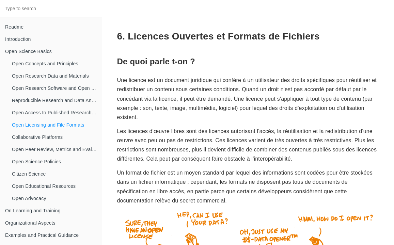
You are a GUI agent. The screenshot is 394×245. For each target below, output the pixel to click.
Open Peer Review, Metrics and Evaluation (57, 149)
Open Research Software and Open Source (57, 88)
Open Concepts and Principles (45, 63)
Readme (14, 27)
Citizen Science (29, 174)
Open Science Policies (36, 161)
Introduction (18, 39)
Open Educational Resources (44, 186)
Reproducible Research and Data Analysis (57, 100)
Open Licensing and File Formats (48, 125)
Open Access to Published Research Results (57, 112)
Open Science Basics (28, 51)
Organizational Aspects (30, 223)
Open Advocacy (29, 198)
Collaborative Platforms (37, 137)
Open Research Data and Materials (50, 76)
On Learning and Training (33, 210)
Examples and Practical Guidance (42, 235)
